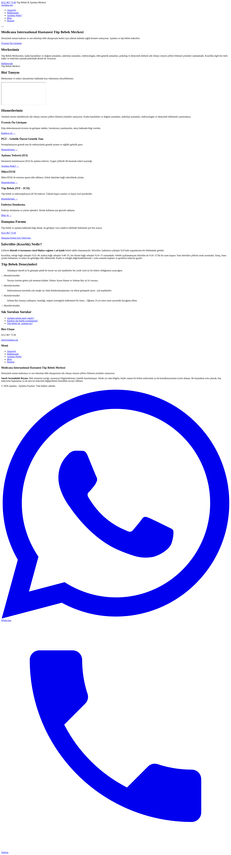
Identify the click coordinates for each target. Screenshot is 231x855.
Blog (9, 18)
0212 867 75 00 (8, 2)
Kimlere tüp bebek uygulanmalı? (22, 321)
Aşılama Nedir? (14, 15)
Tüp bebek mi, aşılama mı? (20, 323)
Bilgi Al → (6, 215)
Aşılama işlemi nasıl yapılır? (20, 318)
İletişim (10, 20)
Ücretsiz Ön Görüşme (11, 43)
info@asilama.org (9, 340)
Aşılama (7, 5)
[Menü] (2, 26)
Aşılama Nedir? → (10, 166)
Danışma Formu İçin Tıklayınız (16, 238)
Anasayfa (11, 10)
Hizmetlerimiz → (9, 149)
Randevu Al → (8, 133)
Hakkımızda (13, 13)
